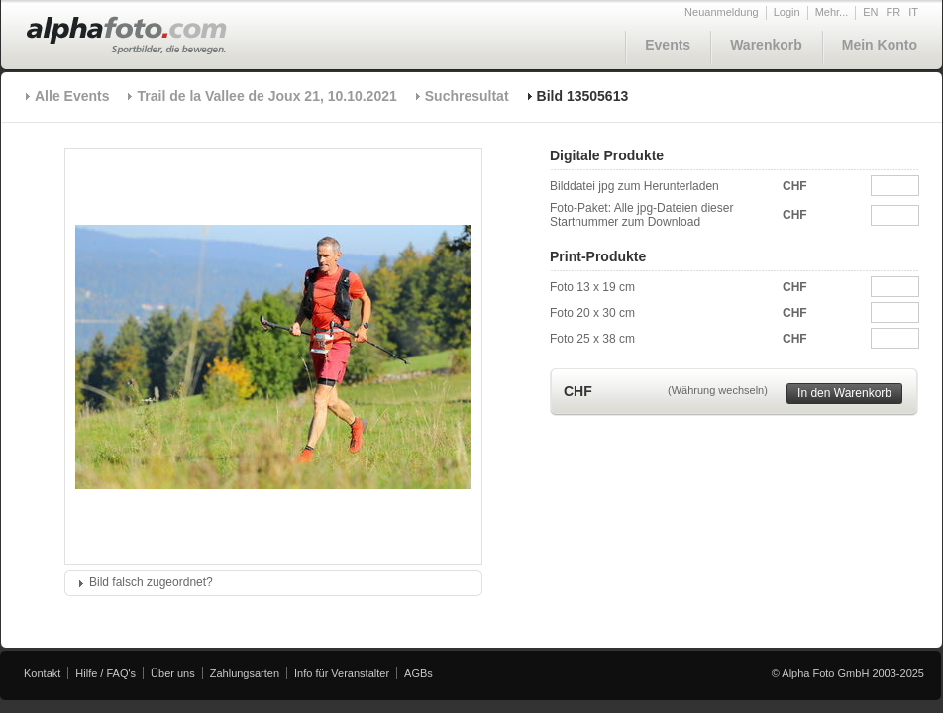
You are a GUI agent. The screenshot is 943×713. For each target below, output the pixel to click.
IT (913, 12)
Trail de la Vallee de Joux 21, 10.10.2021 (266, 96)
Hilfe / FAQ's (105, 673)
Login (787, 12)
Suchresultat (467, 96)
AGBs (418, 673)
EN (870, 12)
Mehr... (832, 12)
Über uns (173, 673)
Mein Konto (879, 44)
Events (667, 44)
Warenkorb (766, 44)
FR (894, 12)
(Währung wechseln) (718, 390)
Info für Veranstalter (341, 673)
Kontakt (42, 673)
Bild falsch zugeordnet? (151, 582)
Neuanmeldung (721, 12)
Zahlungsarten (244, 673)
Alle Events (72, 96)
